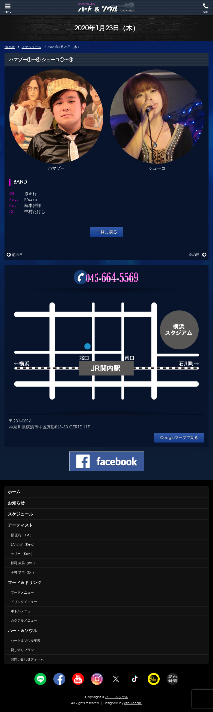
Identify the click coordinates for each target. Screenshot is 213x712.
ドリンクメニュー (24, 601)
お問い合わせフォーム (27, 659)
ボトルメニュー (22, 611)
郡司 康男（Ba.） (24, 563)
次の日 (197, 254)
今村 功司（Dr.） (23, 572)
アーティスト (20, 525)
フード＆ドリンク (24, 582)
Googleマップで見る (179, 437)
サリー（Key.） (22, 553)
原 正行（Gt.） (22, 535)
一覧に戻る (106, 232)
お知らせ (16, 503)
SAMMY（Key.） (23, 544)
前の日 (15, 254)
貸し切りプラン (22, 649)
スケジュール (20, 514)
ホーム (14, 491)
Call (205, 8)
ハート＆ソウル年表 (25, 640)
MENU (7, 8)
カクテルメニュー (24, 620)
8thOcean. (133, 703)
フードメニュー (22, 592)
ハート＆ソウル (22, 630)
